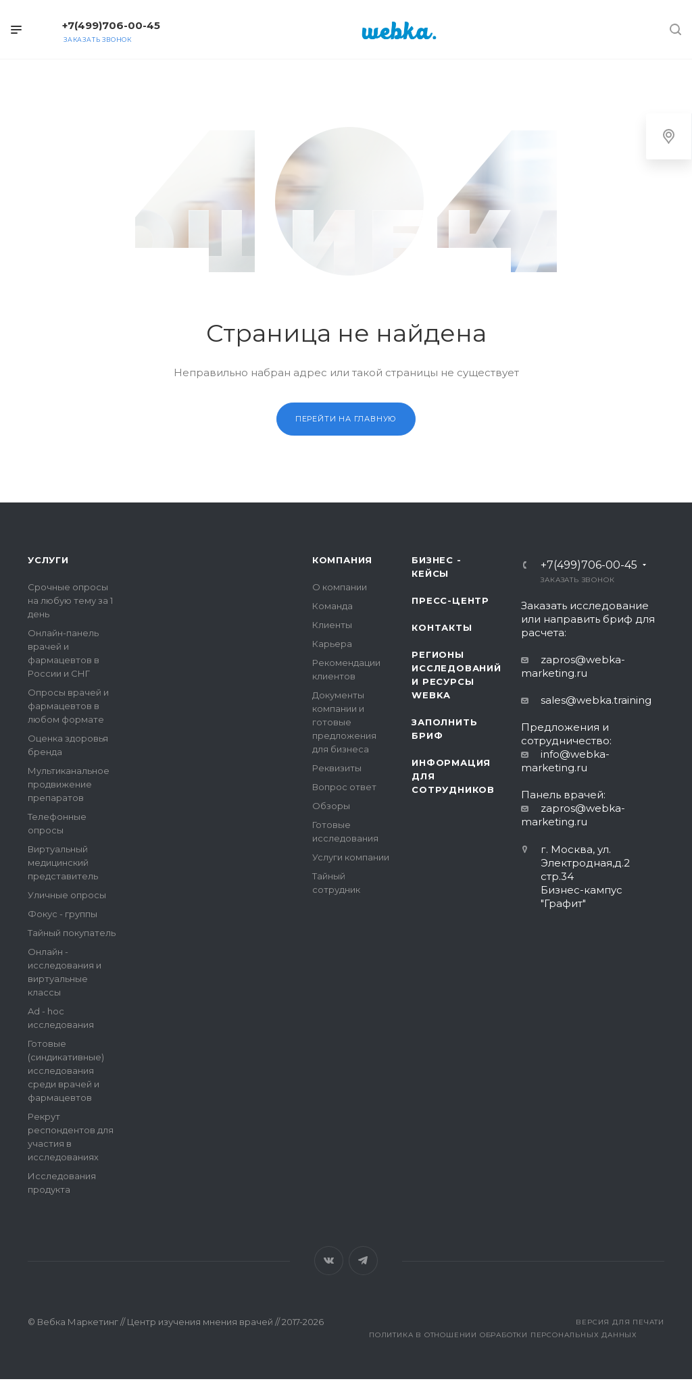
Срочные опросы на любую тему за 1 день (70, 600)
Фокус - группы (62, 913)
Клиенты (332, 624)
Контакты (442, 627)
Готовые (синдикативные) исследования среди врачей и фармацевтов (66, 1070)
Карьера (332, 643)
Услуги (48, 559)
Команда (332, 605)
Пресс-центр (450, 600)
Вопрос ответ (344, 786)
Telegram (363, 1260)
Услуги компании (350, 857)
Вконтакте (328, 1260)
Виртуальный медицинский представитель (63, 862)
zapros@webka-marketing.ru (573, 666)
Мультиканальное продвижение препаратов (68, 784)
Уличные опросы (67, 894)
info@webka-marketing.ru (565, 761)
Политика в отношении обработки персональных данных (503, 1334)
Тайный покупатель (72, 932)
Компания (342, 559)
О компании (339, 586)
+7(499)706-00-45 (111, 25)
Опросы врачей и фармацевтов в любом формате (68, 706)
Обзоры (331, 805)
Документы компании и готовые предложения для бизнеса (344, 722)
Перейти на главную (346, 418)
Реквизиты (337, 767)
